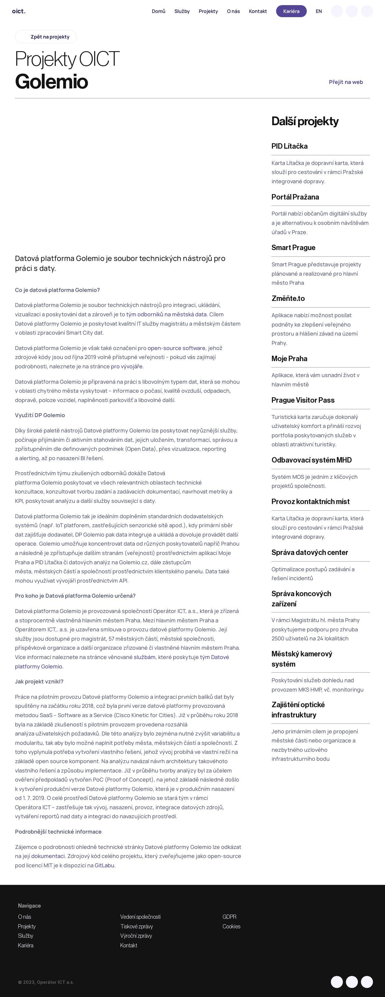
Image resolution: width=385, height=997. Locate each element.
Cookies (231, 926)
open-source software (176, 347)
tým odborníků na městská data (166, 314)
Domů (158, 11)
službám (145, 657)
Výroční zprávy (136, 936)
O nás (233, 11)
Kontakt (258, 11)
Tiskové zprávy (136, 926)
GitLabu (104, 865)
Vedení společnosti (140, 917)
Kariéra (25, 945)
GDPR (229, 917)
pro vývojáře (127, 366)
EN (319, 11)
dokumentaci (48, 855)
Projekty (208, 11)
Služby (182, 11)
